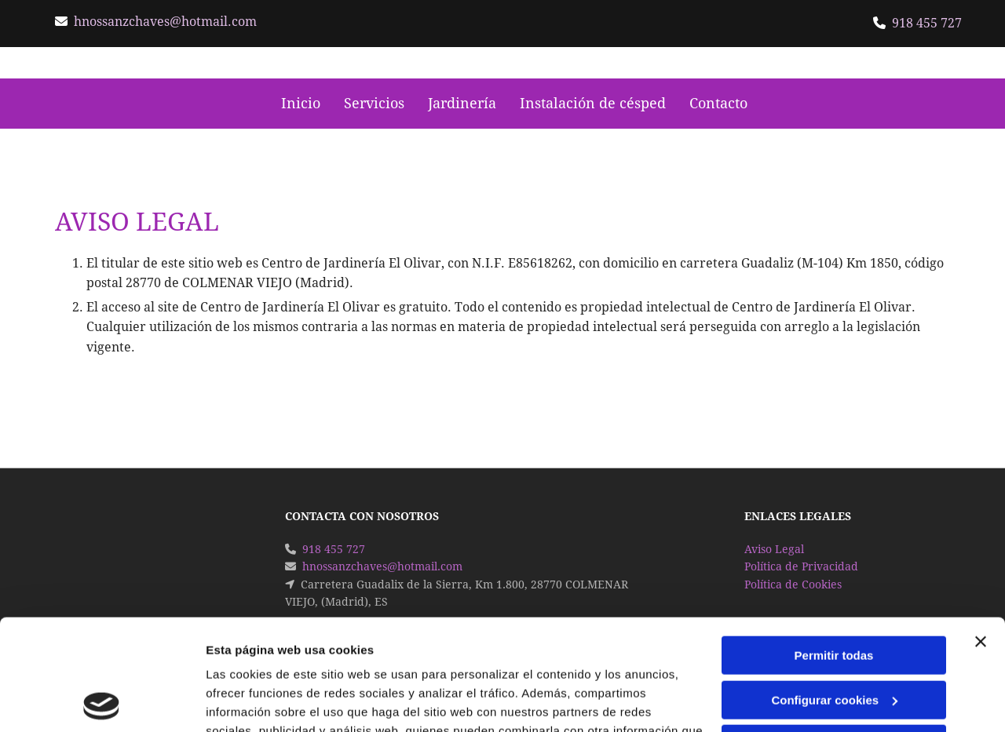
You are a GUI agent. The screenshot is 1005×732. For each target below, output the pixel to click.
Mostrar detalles (252, 701)
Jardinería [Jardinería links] (462, 103)
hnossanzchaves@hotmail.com (165, 21)
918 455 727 (927, 23)
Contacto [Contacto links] (718, 103)
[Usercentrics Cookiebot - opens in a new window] (101, 701)
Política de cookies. (320, 658)
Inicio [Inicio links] (300, 103)
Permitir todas (834, 545)
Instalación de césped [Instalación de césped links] (593, 103)
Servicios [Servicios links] (374, 103)
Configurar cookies (834, 588)
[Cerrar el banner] (980, 531)
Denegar (833, 633)
